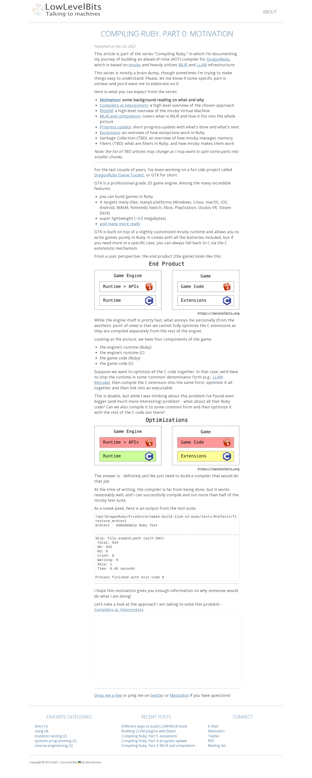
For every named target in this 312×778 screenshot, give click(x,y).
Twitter (214, 736)
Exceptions (110, 132)
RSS (211, 740)
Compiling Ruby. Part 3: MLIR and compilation (158, 745)
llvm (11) (41, 726)
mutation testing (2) (51, 736)
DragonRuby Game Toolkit (119, 175)
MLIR (182, 64)
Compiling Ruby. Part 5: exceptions (149, 736)
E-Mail (213, 726)
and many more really (120, 223)
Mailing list (217, 745)
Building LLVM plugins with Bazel (148, 731)
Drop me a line (108, 695)
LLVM (202, 64)
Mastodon (179, 695)
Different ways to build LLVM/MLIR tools (154, 726)
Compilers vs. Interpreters (118, 609)
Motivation (110, 99)
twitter (157, 695)
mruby (134, 64)
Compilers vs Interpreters (124, 105)
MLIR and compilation (120, 116)
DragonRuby (218, 59)
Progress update (115, 126)
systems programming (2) (55, 740)
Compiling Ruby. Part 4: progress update (154, 740)
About (270, 12)
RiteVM (106, 110)
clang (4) (41, 731)
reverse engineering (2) (54, 745)
